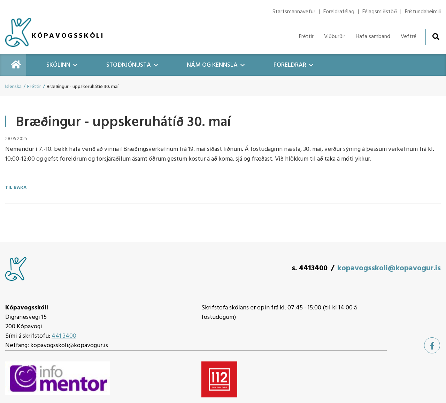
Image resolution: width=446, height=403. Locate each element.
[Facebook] (432, 345)
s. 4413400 (310, 268)
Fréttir (34, 87)
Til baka (16, 188)
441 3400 (64, 336)
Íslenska (13, 87)
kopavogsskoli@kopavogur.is (389, 268)
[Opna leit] (435, 36)
